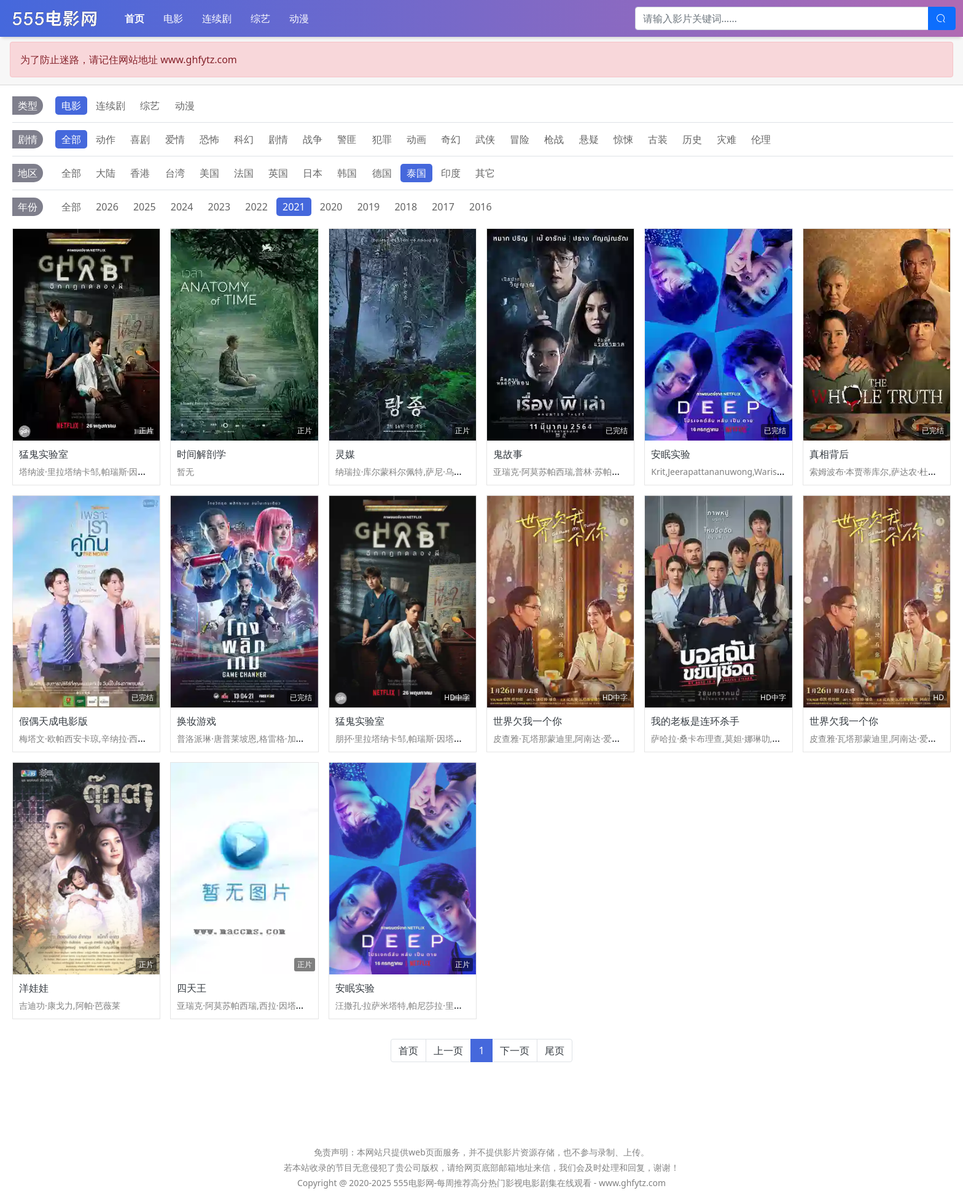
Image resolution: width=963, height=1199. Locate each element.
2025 (144, 207)
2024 (182, 207)
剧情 (278, 139)
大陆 (105, 173)
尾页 (554, 1050)
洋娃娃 (34, 988)
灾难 (726, 139)
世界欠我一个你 (527, 721)
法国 (244, 173)
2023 (219, 207)
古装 (658, 139)
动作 (105, 139)
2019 (368, 207)
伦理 (761, 139)
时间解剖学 (201, 454)
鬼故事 (508, 454)
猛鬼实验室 (43, 454)
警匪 (347, 139)
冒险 (519, 139)
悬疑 (589, 139)
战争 (312, 139)
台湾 (175, 173)
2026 (107, 207)
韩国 (347, 173)
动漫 (299, 18)
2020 (331, 207)
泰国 (416, 173)
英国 (278, 173)
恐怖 (209, 139)
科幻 (244, 139)
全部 (71, 139)
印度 (451, 173)
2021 (294, 207)
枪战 (554, 139)
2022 (256, 207)
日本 (312, 173)
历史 (692, 139)
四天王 (191, 988)
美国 (209, 173)
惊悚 (623, 139)
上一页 (448, 1050)
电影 (173, 18)
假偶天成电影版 (53, 721)
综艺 (260, 18)
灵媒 (345, 454)
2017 (443, 207)
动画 (416, 139)
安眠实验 (670, 454)
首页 (134, 18)
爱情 (175, 139)
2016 (480, 207)
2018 (405, 207)
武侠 (485, 139)
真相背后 (829, 454)
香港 (140, 173)
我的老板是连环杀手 (695, 721)
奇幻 (451, 139)
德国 (382, 173)
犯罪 (382, 139)
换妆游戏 (196, 721)
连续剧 (217, 18)
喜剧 (140, 139)
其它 (485, 173)
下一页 (514, 1050)
